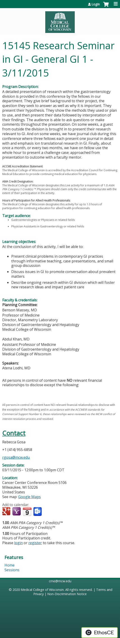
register (35, 542)
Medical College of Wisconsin (42, 589)
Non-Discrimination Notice (67, 594)
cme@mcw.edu (60, 581)
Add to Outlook (38, 511)
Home (10, 565)
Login (95, 4)
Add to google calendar (6, 511)
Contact (13, 433)
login (18, 542)
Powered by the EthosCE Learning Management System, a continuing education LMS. (99, 632)
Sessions (12, 569)
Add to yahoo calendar (17, 511)
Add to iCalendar (27, 511)
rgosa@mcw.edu (16, 457)
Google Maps (29, 496)
